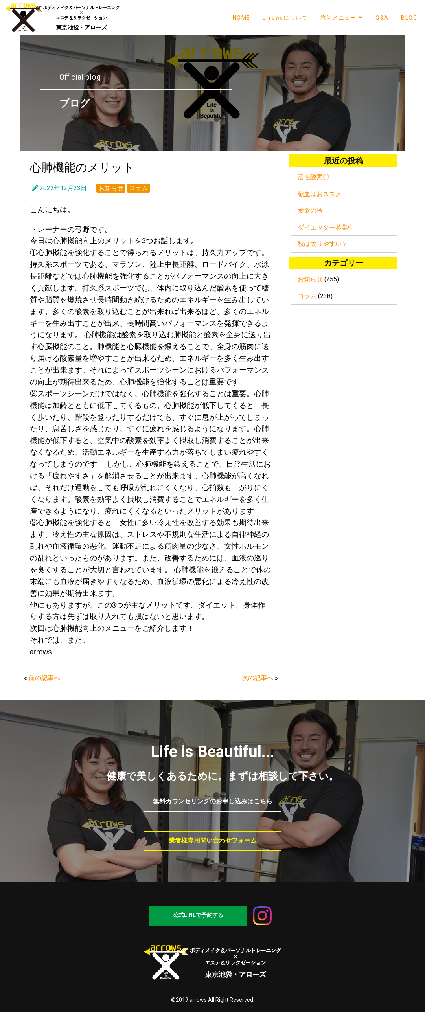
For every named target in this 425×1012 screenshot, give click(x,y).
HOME (241, 18)
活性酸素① (313, 177)
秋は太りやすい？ (323, 244)
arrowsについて (285, 18)
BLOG (409, 18)
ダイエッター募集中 (326, 227)
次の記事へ (257, 677)
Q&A (381, 18)
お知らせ (110, 188)
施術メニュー (341, 17)
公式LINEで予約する (198, 915)
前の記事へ (44, 677)
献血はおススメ (320, 194)
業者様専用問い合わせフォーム (213, 840)
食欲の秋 (310, 210)
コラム (138, 188)
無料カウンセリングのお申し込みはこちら (212, 801)
